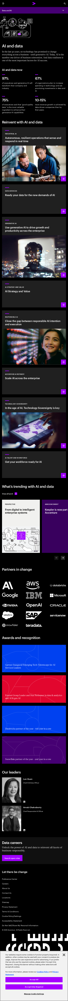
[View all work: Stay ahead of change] (9, 494)
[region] (34, 976)
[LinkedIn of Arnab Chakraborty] (24, 830)
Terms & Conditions (10, 911)
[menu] (3, 4)
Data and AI (7, 10)
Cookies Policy (43, 972)
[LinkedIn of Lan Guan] (24, 802)
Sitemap (5, 902)
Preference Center (9, 879)
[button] (12, 858)
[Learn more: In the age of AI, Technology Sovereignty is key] (34, 422)
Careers (5, 883)
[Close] (64, 955)
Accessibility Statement (12, 920)
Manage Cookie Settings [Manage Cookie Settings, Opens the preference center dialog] (34, 994)
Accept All (34, 979)
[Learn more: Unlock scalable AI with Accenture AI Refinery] (34, 381)
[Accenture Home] (34, 4)
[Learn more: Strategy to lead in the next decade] (34, 294)
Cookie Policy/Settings (11, 916)
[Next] (63, 558)
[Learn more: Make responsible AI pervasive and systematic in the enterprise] (34, 337)
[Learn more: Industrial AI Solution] (34, 154)
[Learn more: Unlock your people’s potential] (34, 464)
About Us (6, 888)
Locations (6, 897)
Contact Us (6, 893)
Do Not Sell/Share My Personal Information (20, 925)
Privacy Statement (9, 906)
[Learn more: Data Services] (34, 199)
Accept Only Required (34, 987)
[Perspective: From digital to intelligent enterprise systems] (21, 526)
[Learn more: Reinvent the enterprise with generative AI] (34, 247)
